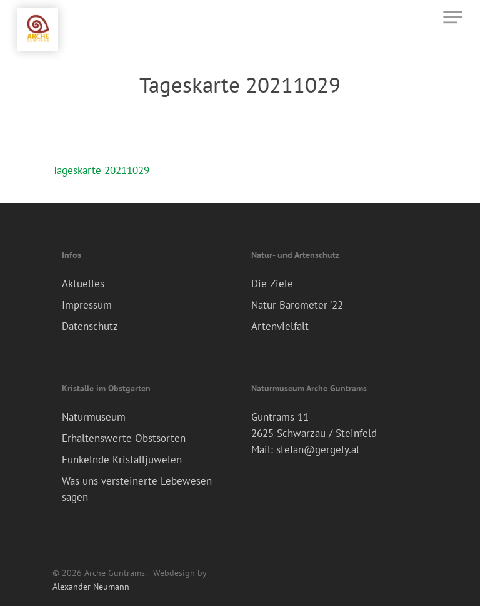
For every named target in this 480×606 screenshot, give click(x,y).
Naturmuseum (94, 417)
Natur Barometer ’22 (297, 305)
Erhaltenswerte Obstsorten (124, 438)
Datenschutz (90, 326)
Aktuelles (83, 283)
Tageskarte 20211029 (100, 170)
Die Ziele (272, 283)
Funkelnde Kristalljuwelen (122, 459)
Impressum (87, 305)
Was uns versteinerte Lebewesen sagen (137, 489)
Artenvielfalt (280, 326)
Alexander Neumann (90, 586)
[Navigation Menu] (452, 17)
